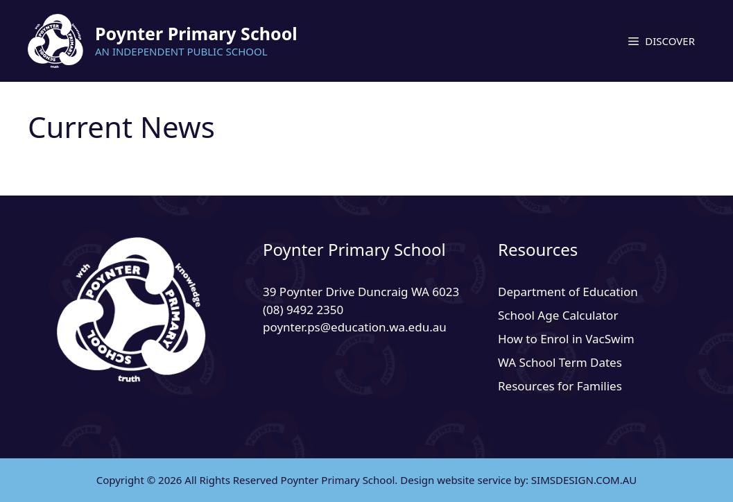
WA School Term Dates (560, 362)
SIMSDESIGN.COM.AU (584, 480)
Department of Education (568, 292)
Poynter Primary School (196, 33)
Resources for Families (560, 386)
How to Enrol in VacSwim (566, 339)
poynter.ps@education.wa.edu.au (355, 327)
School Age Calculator (558, 315)
